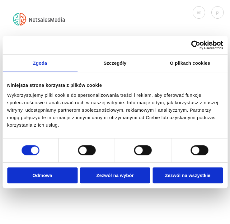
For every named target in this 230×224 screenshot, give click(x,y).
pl (217, 12)
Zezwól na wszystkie (187, 175)
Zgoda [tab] (40, 63)
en (199, 12)
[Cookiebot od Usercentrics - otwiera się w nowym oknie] (195, 45)
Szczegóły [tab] (115, 63)
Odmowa (42, 175)
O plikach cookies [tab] (190, 63)
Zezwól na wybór (115, 175)
